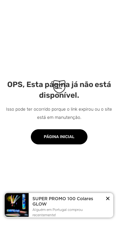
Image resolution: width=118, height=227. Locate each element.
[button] (108, 199)
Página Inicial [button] (59, 136)
